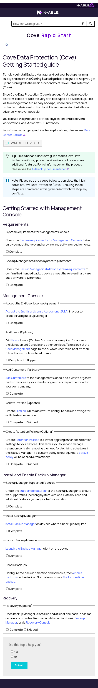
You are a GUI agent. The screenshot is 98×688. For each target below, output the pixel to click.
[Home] (49, 35)
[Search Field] (53, 24)
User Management (18, 349)
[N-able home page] (48, 14)
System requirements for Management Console (51, 240)
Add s (16, 378)
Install (21, 524)
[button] (83, 24)
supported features (33, 491)
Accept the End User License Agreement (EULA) (37, 311)
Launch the (24, 549)
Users (15, 340)
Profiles (21, 411)
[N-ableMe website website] (86, 6)
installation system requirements (52, 269)
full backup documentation (49, 169)
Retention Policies (27, 440)
